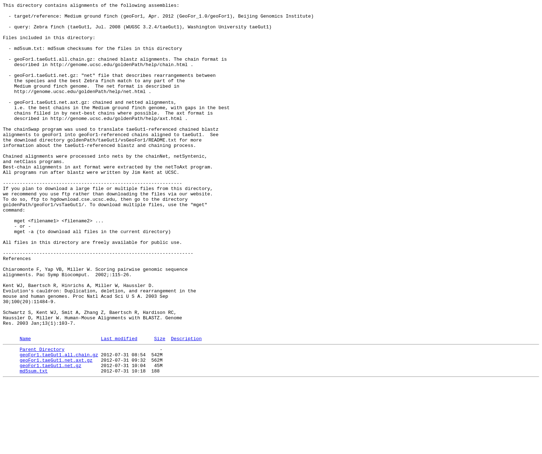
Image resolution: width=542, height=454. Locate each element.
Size (159, 405)
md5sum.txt (34, 443)
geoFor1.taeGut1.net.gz (50, 436)
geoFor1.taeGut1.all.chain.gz (59, 423)
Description (186, 405)
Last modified (119, 405)
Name (25, 405)
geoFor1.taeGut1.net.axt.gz (56, 430)
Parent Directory (42, 417)
